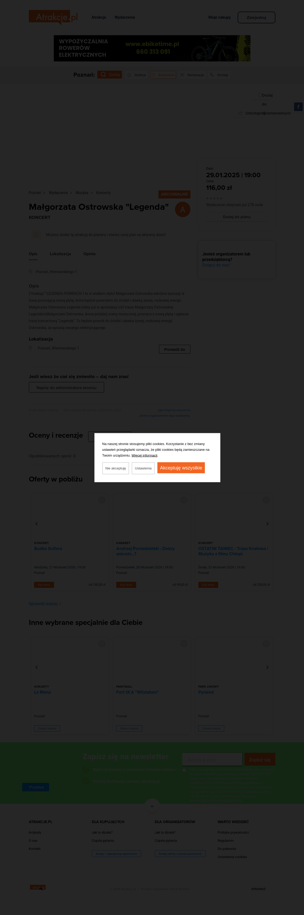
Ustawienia (143, 468)
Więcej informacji (144, 455)
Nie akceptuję (115, 468)
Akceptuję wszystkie (181, 467)
